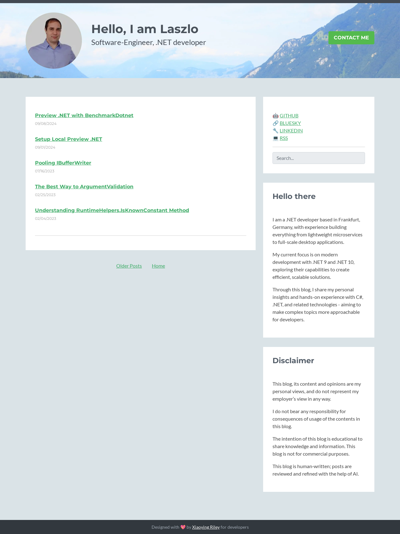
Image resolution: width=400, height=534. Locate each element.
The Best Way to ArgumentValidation (84, 187)
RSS (284, 138)
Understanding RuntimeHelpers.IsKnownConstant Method (112, 210)
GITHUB (289, 115)
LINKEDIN (291, 130)
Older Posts (129, 266)
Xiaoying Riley (206, 527)
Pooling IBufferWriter (63, 163)
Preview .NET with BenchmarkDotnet (84, 115)
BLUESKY (290, 123)
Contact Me (351, 38)
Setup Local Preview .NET (68, 139)
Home (158, 266)
